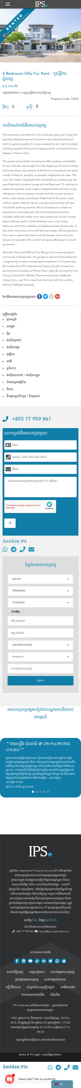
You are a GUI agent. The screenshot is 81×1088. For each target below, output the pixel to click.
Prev (5, 36)
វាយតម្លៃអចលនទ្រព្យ (62, 972)
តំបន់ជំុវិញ (14, 611)
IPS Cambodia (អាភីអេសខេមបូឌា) (31, 1005)
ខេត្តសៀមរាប (27, 889)
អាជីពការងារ (68, 987)
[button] (8, 4)
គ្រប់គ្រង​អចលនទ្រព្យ (26, 979)
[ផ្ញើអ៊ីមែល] (31, 549)
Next (75, 36)
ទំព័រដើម (55, 994)
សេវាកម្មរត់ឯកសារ (55, 979)
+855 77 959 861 (27, 419)
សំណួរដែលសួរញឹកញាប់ (41, 987)
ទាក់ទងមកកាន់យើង (32, 994)
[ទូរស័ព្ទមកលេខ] (22, 549)
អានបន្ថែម (55, 778)
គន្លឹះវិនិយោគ (13, 987)
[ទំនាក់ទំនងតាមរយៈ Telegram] (13, 549)
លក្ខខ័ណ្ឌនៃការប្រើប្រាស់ (28, 1039)
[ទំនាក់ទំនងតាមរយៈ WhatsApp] (5, 549)
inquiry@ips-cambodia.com (52, 931)
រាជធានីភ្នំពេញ (15, 972)
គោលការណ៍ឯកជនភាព (53, 1039)
